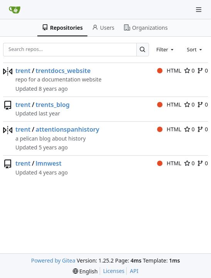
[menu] (85, 271)
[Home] (14, 10)
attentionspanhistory (67, 129)
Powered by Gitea (53, 260)
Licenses (114, 271)
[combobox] (165, 49)
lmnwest (49, 163)
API (134, 271)
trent (22, 71)
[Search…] (142, 49)
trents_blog (53, 104)
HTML (169, 70)
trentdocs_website (63, 71)
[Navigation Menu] (199, 9)
